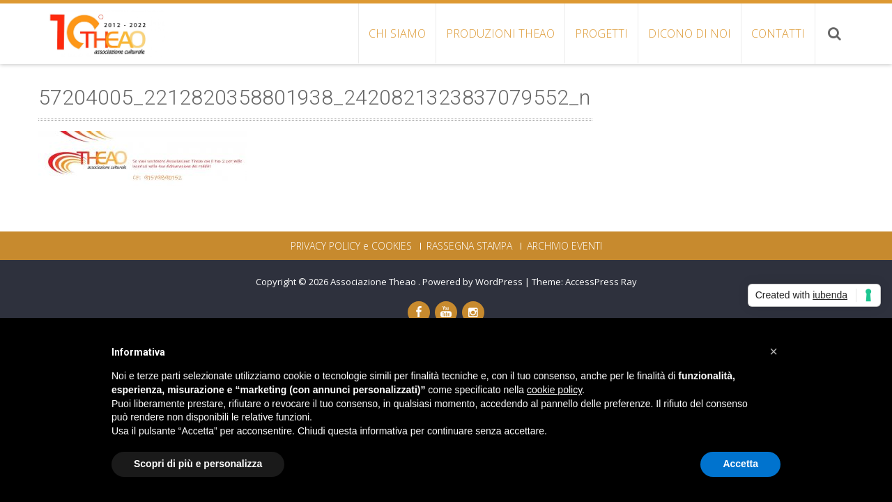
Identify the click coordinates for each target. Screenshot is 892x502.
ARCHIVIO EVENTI (564, 246)
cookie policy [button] (554, 389)
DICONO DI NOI (689, 33)
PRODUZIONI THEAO (500, 33)
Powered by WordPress (472, 281)
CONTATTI (778, 33)
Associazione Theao (374, 281)
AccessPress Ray (601, 281)
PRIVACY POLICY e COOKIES (351, 246)
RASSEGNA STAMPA (469, 246)
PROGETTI (601, 33)
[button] (773, 351)
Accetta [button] (740, 463)
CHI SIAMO (397, 33)
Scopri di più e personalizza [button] (198, 463)
